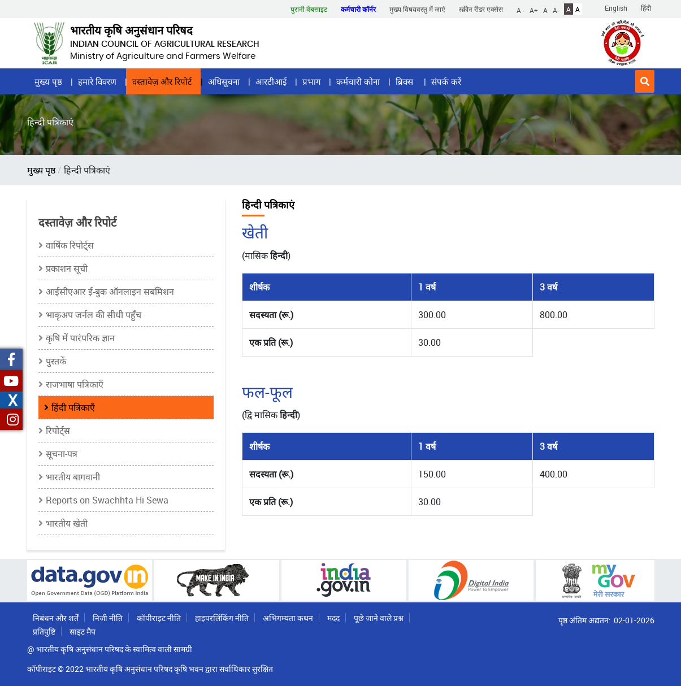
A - (520, 10)
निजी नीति (108, 618)
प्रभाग (311, 81)
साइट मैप (83, 631)
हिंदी (646, 8)
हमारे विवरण (97, 81)
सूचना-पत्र (61, 454)
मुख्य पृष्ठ (48, 81)
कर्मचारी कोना (358, 81)
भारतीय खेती (67, 523)
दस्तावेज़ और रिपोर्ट (162, 81)
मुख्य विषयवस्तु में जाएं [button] (417, 9)
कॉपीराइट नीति (159, 618)
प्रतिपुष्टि (44, 631)
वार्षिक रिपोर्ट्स (70, 245)
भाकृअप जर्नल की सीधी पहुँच (93, 315)
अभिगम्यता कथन (288, 618)
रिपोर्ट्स (58, 430)
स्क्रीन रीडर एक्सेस (481, 9)
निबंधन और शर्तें (56, 618)
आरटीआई (271, 81)
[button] (644, 81)
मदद (333, 618)
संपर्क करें (446, 81)
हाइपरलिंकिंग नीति (222, 618)
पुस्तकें (56, 361)
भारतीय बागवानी (73, 477)
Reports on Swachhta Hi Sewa (107, 500)
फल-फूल (267, 391)
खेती (255, 232)
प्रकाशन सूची (67, 268)
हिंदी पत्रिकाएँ (73, 407)
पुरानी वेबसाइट (308, 9)
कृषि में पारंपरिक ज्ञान (80, 338)
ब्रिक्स (405, 81)
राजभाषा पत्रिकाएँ (74, 384)
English (616, 8)
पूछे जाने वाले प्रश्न (379, 618)
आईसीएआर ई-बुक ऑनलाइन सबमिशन (110, 291)
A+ (534, 10)
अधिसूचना (224, 81)
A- (556, 10)
